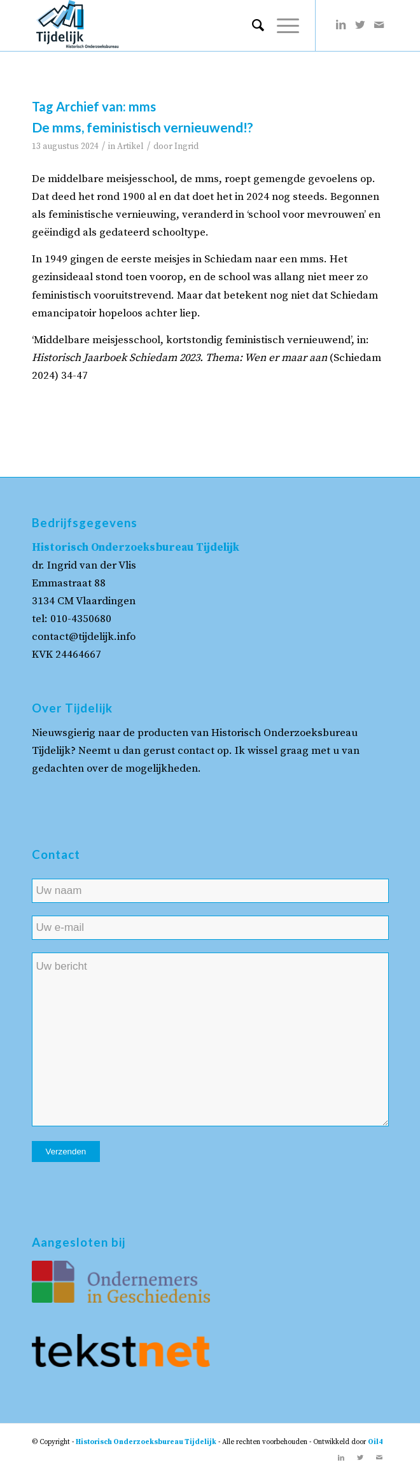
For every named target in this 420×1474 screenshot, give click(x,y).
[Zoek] (251, 25)
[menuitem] (251, 25)
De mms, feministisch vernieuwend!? (142, 127)
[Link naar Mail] (379, 25)
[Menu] (281, 25)
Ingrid (186, 146)
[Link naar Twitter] (360, 25)
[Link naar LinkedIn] (341, 25)
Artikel (130, 146)
